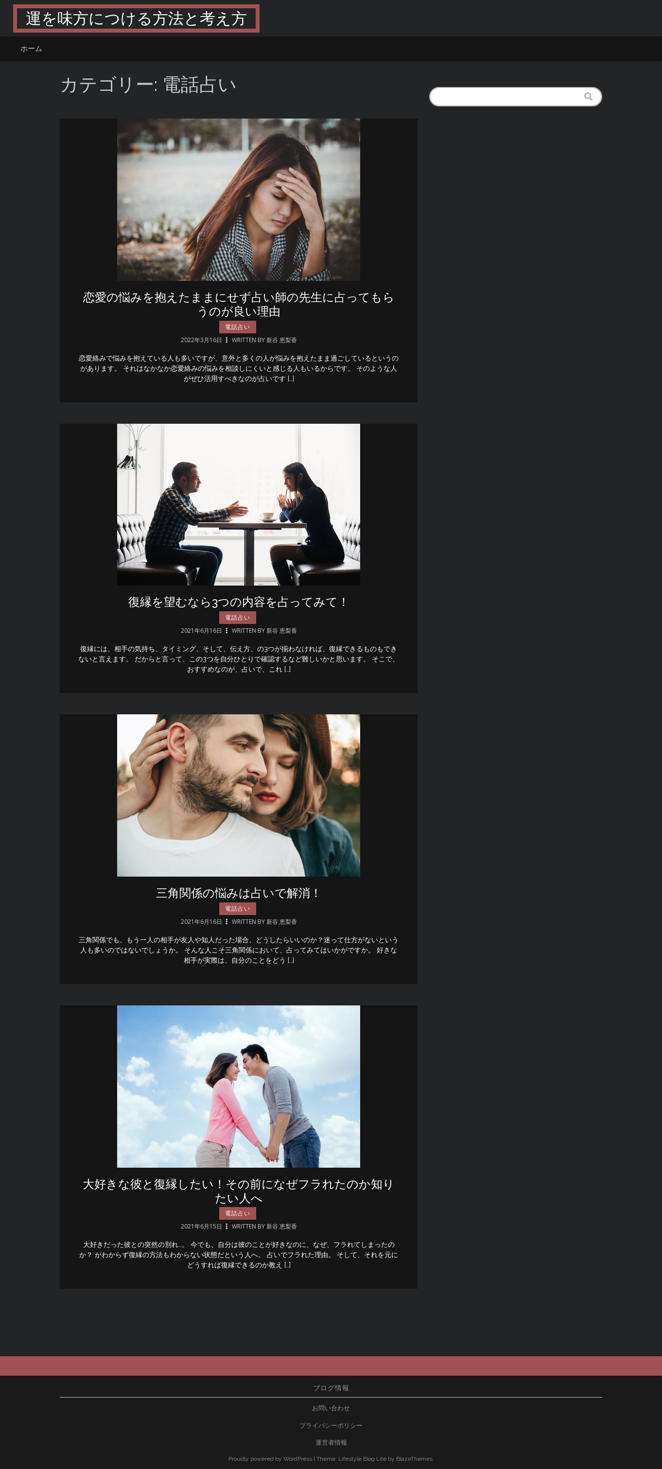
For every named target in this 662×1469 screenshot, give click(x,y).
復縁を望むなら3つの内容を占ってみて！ (238, 605)
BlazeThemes (414, 1458)
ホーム (31, 48)
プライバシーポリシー (331, 1425)
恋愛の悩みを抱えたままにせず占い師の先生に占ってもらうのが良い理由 (239, 304)
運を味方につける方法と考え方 (136, 18)
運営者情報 (331, 1442)
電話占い (237, 327)
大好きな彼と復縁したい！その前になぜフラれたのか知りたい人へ (239, 1194)
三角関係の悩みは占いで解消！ (239, 896)
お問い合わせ (331, 1408)
